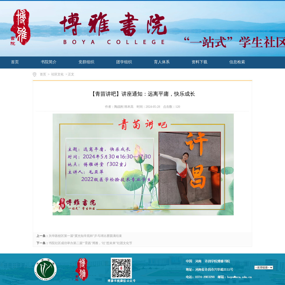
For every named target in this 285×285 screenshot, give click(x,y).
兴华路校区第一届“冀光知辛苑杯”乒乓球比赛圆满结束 (85, 236)
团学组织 (124, 62)
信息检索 (237, 62)
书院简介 (49, 62)
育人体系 (162, 62)
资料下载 (199, 62)
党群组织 (86, 62)
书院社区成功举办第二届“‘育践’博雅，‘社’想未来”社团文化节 (90, 243)
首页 (15, 62)
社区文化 (57, 74)
